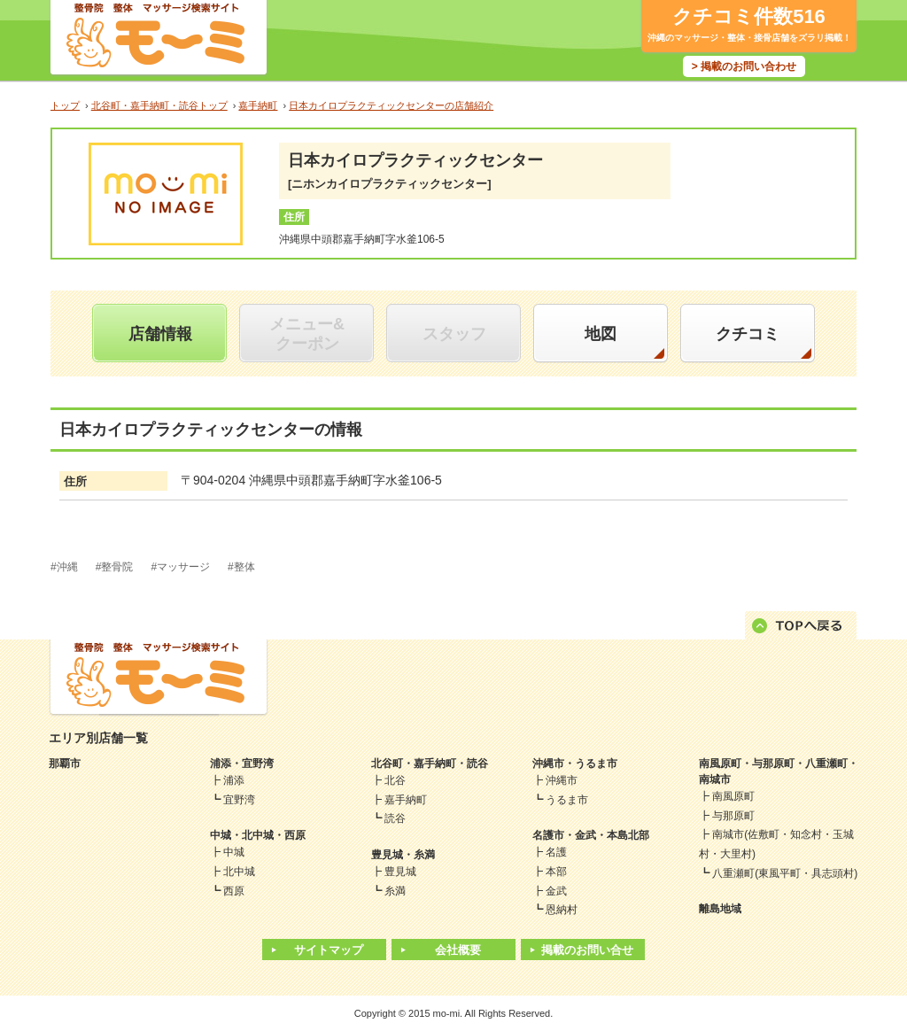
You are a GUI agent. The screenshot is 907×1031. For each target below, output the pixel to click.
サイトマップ (328, 950)
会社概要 (458, 950)
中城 (233, 852)
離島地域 (720, 909)
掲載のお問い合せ (587, 950)
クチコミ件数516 (749, 16)
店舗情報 (160, 334)
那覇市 (65, 763)
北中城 (239, 871)
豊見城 (400, 871)
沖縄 (67, 567)
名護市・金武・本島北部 (590, 835)
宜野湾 (239, 800)
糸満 (395, 891)
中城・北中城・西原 (258, 835)
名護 (556, 852)
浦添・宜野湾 (242, 763)
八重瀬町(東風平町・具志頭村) (784, 873)
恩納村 (562, 909)
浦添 (233, 780)
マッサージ (183, 567)
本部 (556, 871)
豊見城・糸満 (403, 855)
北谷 (395, 780)
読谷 (395, 818)
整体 (244, 567)
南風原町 (733, 796)
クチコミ (747, 334)
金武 (556, 891)
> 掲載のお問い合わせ (744, 66)
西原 (233, 891)
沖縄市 (562, 780)
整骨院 (117, 567)
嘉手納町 (405, 800)
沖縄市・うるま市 (574, 763)
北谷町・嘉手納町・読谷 (429, 763)
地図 (600, 334)
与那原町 (733, 816)
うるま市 (567, 800)
